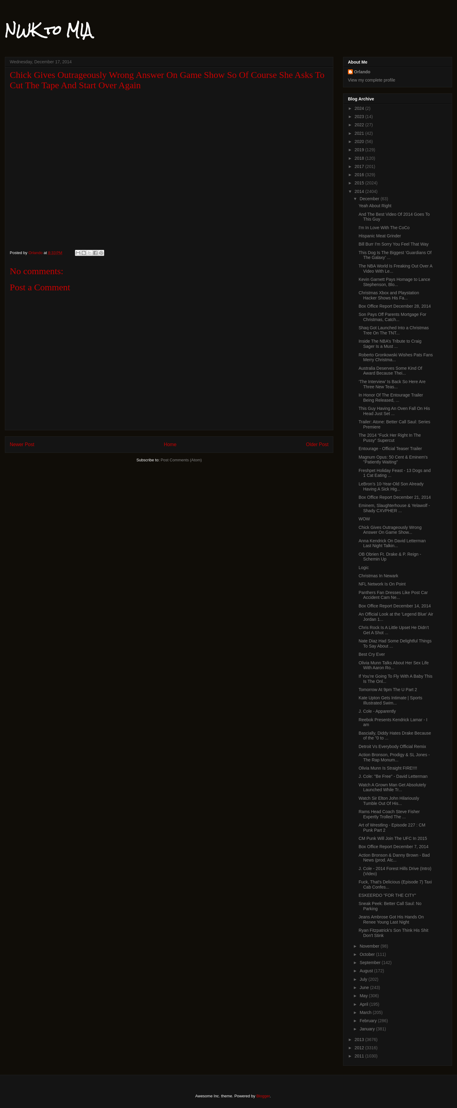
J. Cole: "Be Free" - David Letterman (393, 776)
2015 (360, 182)
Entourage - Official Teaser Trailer (390, 448)
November (370, 946)
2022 (360, 124)
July (364, 979)
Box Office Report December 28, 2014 (395, 306)
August (367, 970)
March (366, 1012)
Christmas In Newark (378, 575)
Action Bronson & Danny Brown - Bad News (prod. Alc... (394, 858)
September (370, 962)
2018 (360, 158)
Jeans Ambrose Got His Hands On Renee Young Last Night (391, 919)
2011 (360, 1056)
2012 (360, 1047)
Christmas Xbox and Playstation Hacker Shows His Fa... (389, 295)
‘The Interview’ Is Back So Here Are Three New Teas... (392, 384)
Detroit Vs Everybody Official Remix (392, 746)
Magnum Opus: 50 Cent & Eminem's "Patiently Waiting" (393, 460)
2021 (360, 133)
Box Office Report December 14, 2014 (395, 605)
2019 (360, 149)
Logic (364, 567)
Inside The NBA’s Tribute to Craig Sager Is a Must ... (390, 344)
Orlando (362, 71)
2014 (360, 191)
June (365, 987)
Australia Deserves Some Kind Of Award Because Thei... (390, 371)
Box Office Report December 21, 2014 (395, 497)
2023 (360, 116)
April (364, 1004)
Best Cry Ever (372, 654)
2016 (360, 174)
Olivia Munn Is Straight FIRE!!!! (388, 768)
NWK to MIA (48, 30)
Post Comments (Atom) (181, 460)
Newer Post (22, 444)
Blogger (263, 1096)
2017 (360, 166)
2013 (360, 1039)
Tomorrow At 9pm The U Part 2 (388, 689)
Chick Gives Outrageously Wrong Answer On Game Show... (390, 530)
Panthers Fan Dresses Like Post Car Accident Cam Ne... (393, 595)
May (364, 995)
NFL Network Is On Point (382, 584)
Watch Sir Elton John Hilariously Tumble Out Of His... (389, 801)
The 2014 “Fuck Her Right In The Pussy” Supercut (390, 438)
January (368, 1028)
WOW (364, 518)
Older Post (317, 444)
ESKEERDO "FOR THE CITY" (387, 895)
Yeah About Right (375, 205)
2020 (360, 141)
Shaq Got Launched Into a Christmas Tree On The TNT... (394, 330)
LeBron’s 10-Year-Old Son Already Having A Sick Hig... (391, 486)
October (368, 954)
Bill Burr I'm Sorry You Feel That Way (394, 244)
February (369, 1020)
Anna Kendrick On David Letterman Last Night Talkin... (392, 543)
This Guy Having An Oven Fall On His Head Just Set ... (394, 411)
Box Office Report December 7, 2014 (393, 846)
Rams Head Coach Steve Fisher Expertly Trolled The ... (389, 814)
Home (170, 444)
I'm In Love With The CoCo (384, 227)
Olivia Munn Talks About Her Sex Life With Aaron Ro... (394, 665)
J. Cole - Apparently (377, 711)
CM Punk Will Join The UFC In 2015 (393, 838)
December (370, 198)
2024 (360, 108)
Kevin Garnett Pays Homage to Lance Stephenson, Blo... (394, 282)
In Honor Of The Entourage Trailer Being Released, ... (391, 398)
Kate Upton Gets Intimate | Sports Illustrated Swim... (390, 700)
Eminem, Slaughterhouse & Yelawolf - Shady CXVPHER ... (394, 508)
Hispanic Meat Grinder (380, 235)
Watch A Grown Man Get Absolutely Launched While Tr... (392, 787)
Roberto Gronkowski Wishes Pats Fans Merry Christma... (396, 357)
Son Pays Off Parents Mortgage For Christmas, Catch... (392, 317)
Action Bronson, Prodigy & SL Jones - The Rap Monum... (394, 757)
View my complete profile (371, 80)
